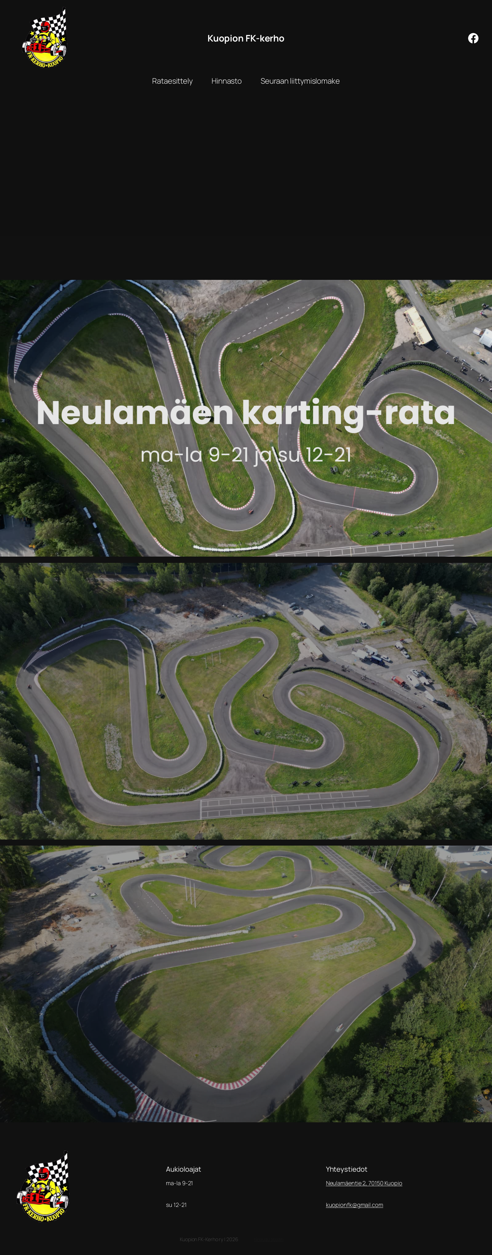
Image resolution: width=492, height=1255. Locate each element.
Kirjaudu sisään (269, 1239)
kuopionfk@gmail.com (354, 1204)
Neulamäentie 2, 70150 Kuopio (364, 1183)
